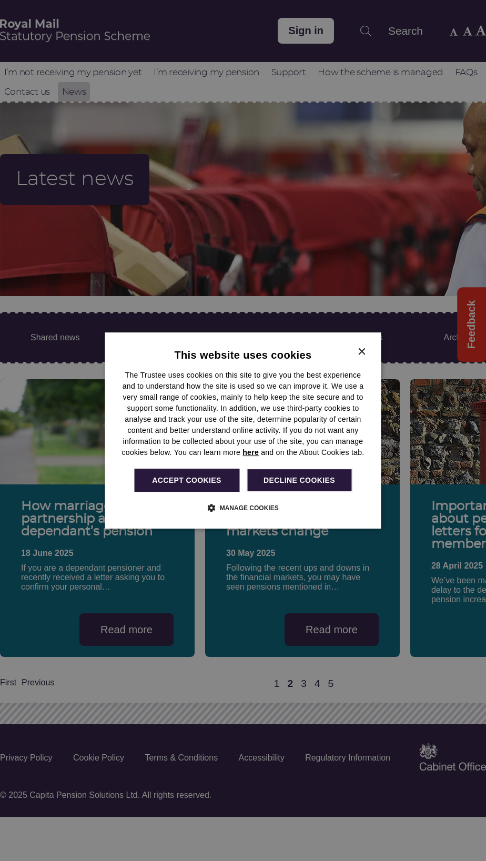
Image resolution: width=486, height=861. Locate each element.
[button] (242, 507)
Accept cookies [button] (186, 480)
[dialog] (243, 430)
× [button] (362, 352)
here (250, 452)
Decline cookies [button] (299, 480)
